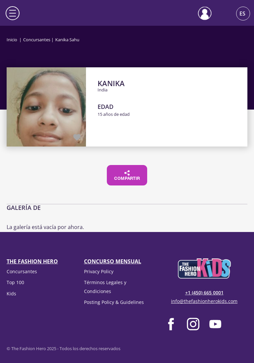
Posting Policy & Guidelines (114, 302)
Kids (11, 293)
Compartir (127, 175)
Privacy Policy (98, 271)
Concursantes (36, 40)
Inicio (12, 40)
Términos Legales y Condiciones (105, 286)
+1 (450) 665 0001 (204, 292)
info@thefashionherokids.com (204, 301)
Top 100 (15, 282)
